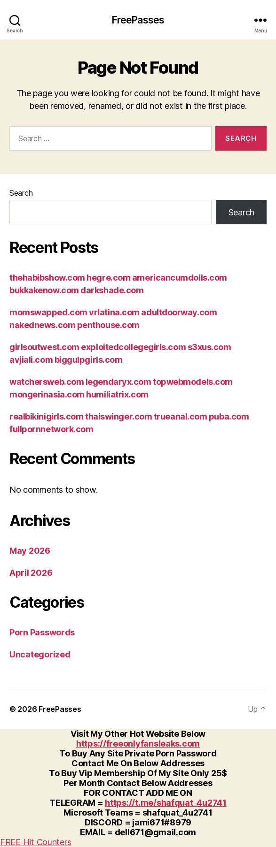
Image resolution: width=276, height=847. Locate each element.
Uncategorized (40, 654)
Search (20, 193)
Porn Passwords (42, 632)
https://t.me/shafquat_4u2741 (165, 803)
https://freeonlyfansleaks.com (138, 743)
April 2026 (30, 573)
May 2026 (29, 551)
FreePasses (138, 20)
